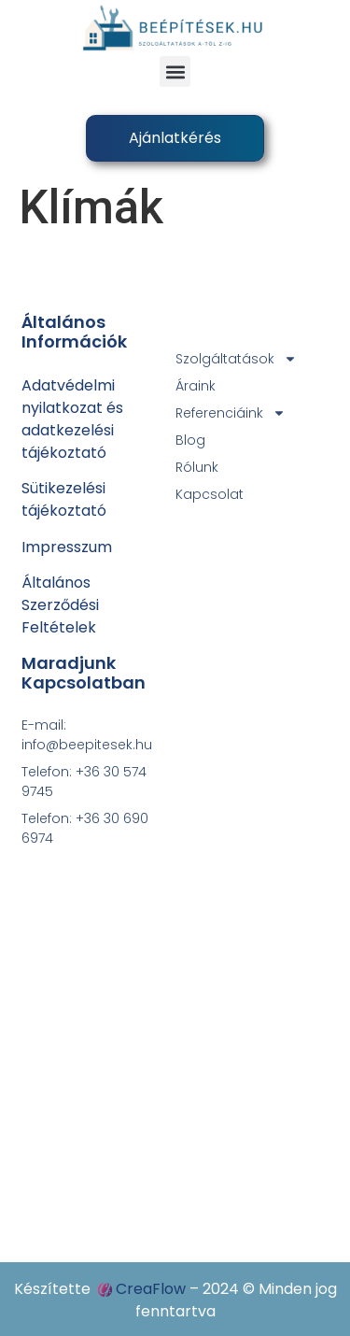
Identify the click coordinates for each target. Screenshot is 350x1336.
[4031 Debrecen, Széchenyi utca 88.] (175, 1024)
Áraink (195, 386)
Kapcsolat (209, 494)
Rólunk (196, 467)
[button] (175, 71)
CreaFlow (151, 1289)
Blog (190, 440)
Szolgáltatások (236, 359)
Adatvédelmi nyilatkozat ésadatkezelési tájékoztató (72, 419)
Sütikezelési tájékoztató (63, 499)
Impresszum (66, 547)
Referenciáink (230, 413)
